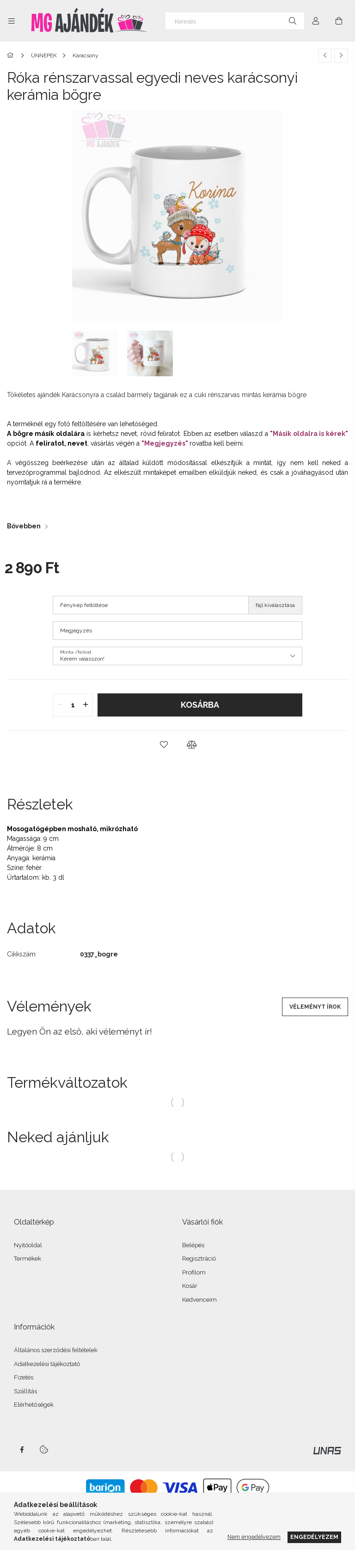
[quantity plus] (85, 705)
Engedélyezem (314, 1536)
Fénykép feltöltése (84, 605)
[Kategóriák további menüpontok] (11, 20)
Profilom (194, 1272)
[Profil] (315, 20)
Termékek (27, 1258)
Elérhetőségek (34, 1404)
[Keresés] (234, 20)
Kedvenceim (199, 1299)
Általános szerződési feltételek (56, 1350)
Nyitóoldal (28, 1245)
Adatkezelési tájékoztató (47, 1363)
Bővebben (24, 526)
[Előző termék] (325, 55)
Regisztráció (199, 1258)
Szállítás (25, 1391)
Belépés (193, 1245)
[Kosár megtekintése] (338, 20)
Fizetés (23, 1377)
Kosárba (200, 705)
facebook (22, 1450)
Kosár (189, 1285)
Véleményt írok (315, 1007)
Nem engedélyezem (254, 1536)
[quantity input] (73, 705)
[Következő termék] (341, 55)
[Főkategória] (12, 55)
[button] (163, 745)
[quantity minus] (60, 705)
